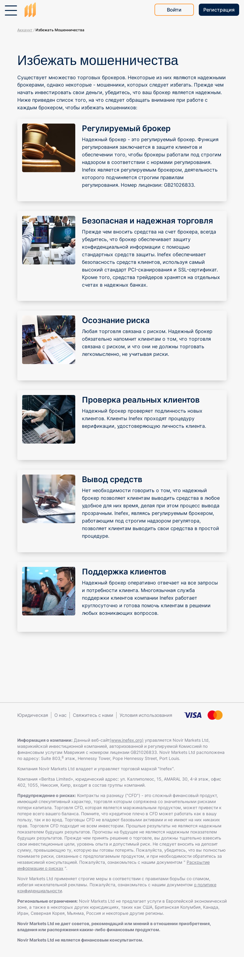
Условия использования (146, 715)
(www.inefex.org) (127, 740)
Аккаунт (24, 30)
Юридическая (32, 715)
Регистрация (219, 10)
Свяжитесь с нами (93, 715)
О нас (60, 715)
